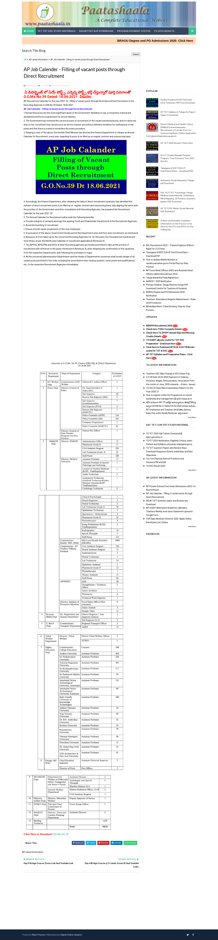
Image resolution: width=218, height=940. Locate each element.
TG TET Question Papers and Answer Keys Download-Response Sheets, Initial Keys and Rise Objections (169, 451)
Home (30, 31)
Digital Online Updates (71, 934)
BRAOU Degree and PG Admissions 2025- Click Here (162, 40)
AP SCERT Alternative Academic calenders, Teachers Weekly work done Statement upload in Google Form (169, 511)
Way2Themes (38, 934)
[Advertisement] (81, 287)
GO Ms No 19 (60, 834)
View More (192, 417)
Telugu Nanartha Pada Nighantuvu (162, 277)
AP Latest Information (38, 59)
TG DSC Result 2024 (155, 466)
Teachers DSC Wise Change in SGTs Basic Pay (168, 373)
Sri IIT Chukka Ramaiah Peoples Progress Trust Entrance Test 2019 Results (177, 158)
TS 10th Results (164, 31)
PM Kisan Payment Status (133, 31)
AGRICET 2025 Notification (159, 281)
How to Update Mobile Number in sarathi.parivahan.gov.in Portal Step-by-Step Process (167, 263)
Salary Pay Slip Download (96, 31)
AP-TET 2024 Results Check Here (176, 143)
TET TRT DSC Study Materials (56, 31)
